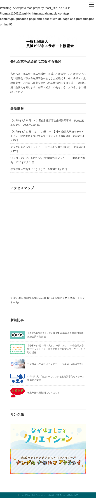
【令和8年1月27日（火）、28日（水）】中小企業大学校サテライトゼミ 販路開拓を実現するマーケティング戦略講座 (47, 133)
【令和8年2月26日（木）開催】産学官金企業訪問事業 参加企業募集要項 (47, 122)
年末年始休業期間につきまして (28, 169)
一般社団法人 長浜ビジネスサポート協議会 (37, 495)
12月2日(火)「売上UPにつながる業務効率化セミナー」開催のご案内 (47, 160)
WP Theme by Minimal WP (67, 495)
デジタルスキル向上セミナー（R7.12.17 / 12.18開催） (41, 147)
